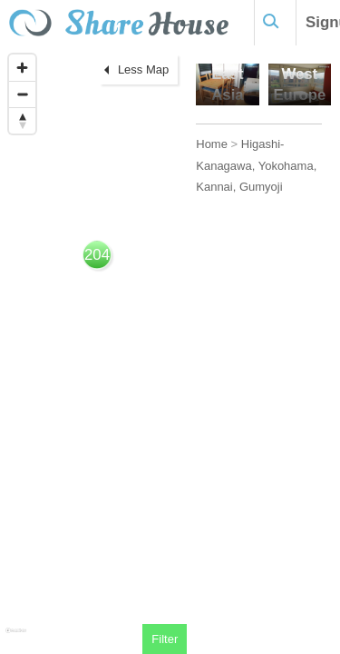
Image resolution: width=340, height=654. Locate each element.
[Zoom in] (22, 67)
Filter (164, 639)
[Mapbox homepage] (15, 638)
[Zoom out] (22, 94)
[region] (93, 349)
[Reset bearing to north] (22, 120)
